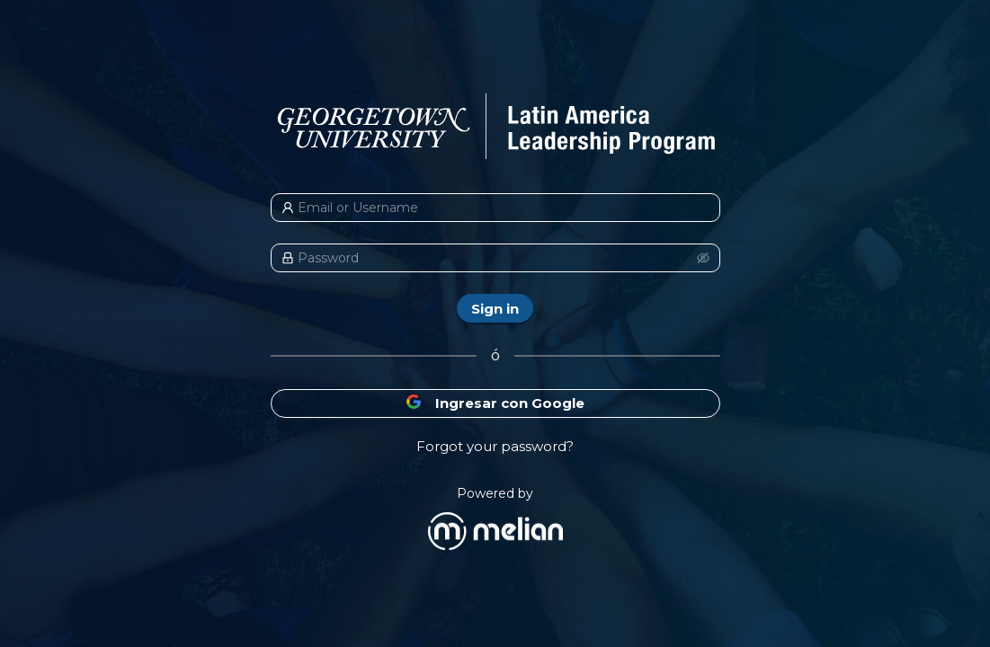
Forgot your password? (495, 446)
